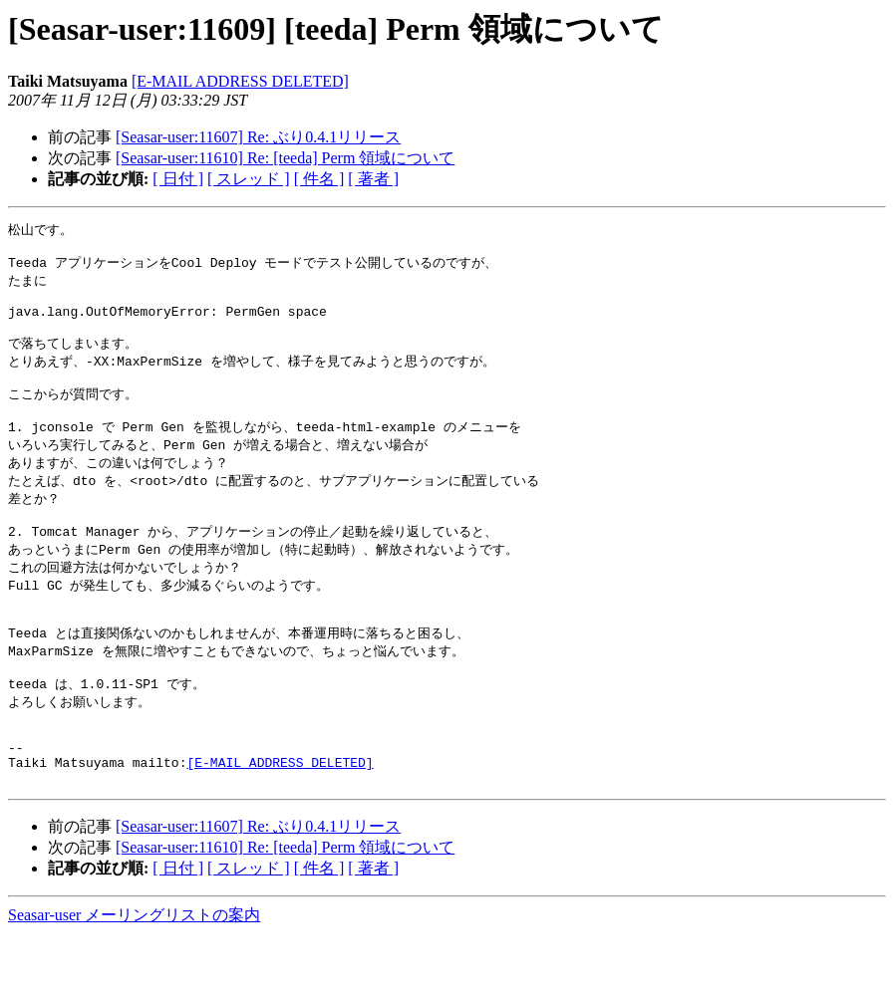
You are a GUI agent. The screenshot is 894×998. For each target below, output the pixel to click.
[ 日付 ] (177, 178)
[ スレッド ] (248, 178)
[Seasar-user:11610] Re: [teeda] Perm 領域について (285, 157)
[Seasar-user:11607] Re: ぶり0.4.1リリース (258, 136)
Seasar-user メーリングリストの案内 (134, 978)
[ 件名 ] (319, 178)
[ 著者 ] (373, 178)
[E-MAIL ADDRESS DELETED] (240, 81)
